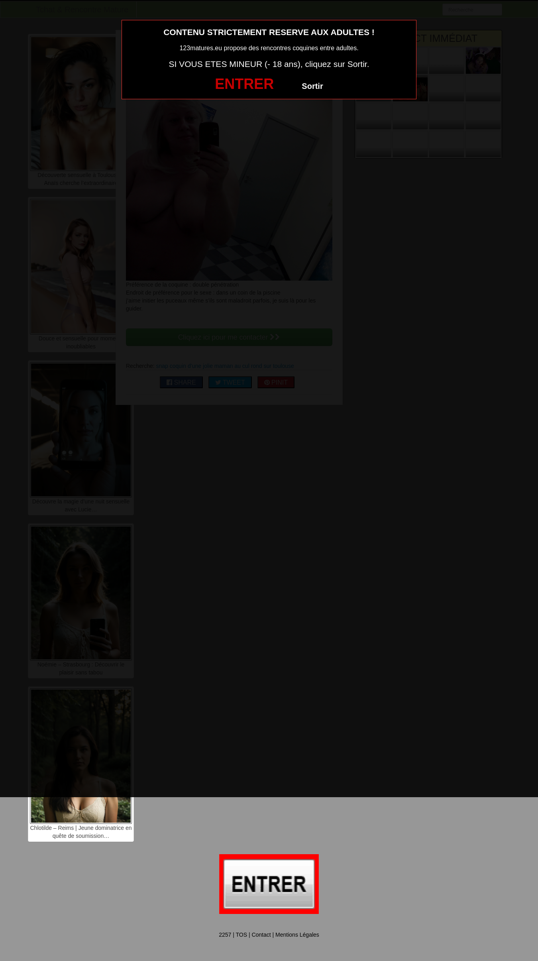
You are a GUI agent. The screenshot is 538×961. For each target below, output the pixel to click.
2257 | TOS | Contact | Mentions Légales (269, 935)
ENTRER (244, 84)
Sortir (312, 86)
